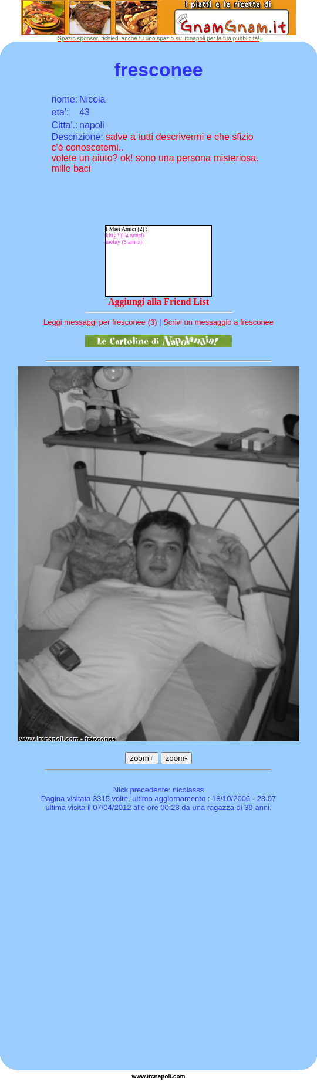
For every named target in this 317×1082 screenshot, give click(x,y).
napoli (162, 1076)
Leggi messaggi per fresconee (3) (100, 322)
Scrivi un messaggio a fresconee (218, 322)
